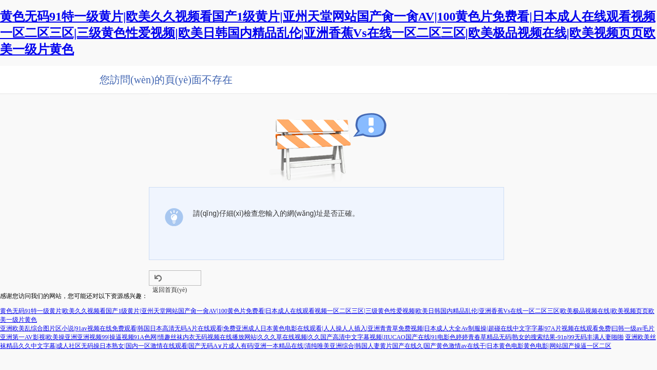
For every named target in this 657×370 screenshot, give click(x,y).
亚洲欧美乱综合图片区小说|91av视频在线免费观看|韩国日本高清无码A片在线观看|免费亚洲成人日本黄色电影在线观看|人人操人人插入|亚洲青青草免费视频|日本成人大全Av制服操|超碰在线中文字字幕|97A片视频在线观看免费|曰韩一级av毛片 (327, 328)
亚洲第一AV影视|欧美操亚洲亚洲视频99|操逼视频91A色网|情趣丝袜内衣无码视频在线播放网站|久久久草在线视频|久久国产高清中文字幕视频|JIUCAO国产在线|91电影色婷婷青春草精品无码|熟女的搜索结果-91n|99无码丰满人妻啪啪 (312, 337)
